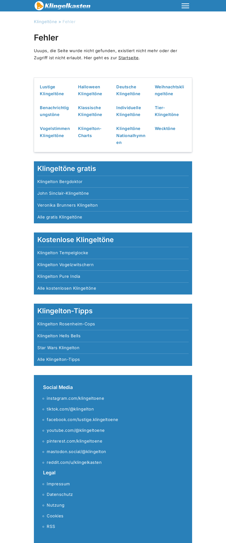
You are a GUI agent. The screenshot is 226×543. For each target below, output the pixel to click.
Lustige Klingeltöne (52, 90)
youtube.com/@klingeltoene (76, 430)
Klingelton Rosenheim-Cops (66, 323)
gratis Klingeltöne (64, 217)
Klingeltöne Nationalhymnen (130, 135)
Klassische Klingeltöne (90, 111)
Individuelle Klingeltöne (128, 111)
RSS (51, 526)
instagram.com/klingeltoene (75, 398)
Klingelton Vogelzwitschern (65, 264)
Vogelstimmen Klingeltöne (55, 132)
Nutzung (56, 505)
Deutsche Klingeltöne (128, 90)
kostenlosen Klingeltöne (71, 288)
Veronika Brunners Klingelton (67, 205)
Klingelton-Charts (90, 132)
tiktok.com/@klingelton (70, 409)
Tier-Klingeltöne (167, 111)
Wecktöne (165, 128)
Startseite (128, 57)
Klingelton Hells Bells (59, 335)
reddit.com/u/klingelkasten (74, 462)
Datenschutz (60, 494)
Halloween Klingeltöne (90, 90)
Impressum (58, 483)
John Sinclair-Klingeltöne (63, 193)
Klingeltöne (45, 21)
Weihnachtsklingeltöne (169, 90)
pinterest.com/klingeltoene (74, 441)
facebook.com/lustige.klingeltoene (82, 419)
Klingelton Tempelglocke (62, 252)
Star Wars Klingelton (58, 347)
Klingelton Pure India (58, 276)
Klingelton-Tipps (63, 359)
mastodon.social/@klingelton (76, 451)
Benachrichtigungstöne (54, 111)
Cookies (55, 515)
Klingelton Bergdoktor (60, 181)
